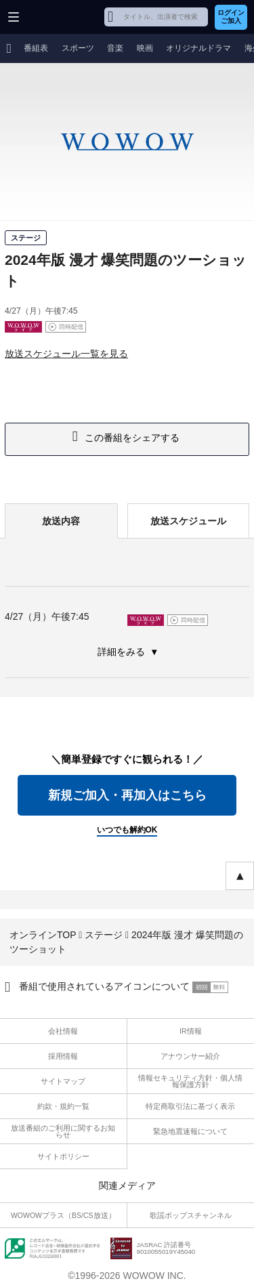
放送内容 (61, 521)
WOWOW (62, 17)
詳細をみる (123, 651)
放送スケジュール (188, 521)
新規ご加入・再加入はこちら (127, 795)
